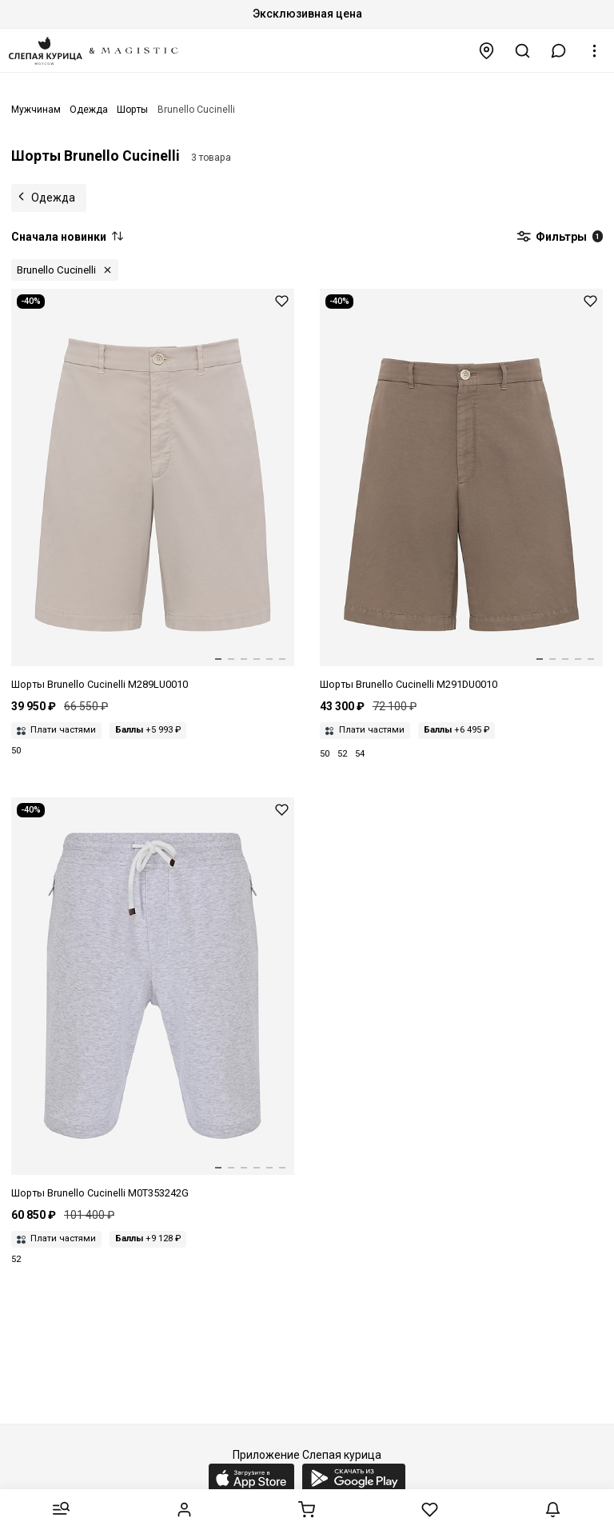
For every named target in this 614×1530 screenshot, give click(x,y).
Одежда (53, 197)
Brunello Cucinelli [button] (56, 270)
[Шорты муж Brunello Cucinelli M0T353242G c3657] (152, 999)
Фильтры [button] (559, 237)
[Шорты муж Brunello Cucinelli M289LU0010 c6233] (152, 491)
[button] (559, 50)
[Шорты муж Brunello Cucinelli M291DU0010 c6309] (461, 491)
